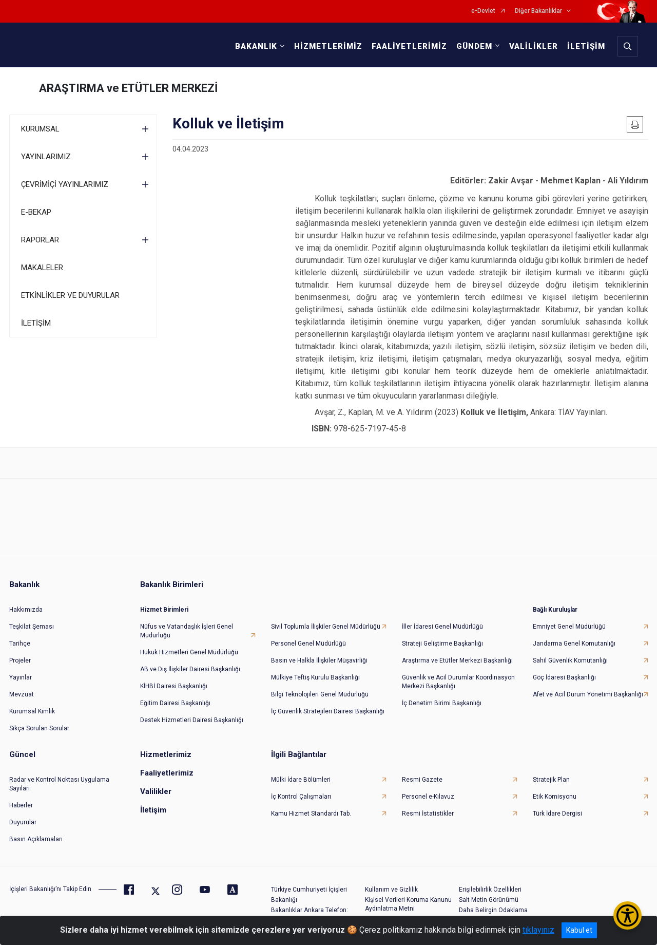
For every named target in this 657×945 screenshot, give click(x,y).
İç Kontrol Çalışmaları (301, 796)
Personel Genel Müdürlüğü (308, 643)
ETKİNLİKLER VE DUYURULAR (70, 295)
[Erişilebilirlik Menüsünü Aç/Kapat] (627, 915)
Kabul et (579, 930)
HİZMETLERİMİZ (328, 46)
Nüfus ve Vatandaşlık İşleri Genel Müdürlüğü (186, 631)
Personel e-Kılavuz (428, 796)
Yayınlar (20, 677)
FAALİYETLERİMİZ (409, 46)
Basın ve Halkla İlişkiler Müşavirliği (319, 660)
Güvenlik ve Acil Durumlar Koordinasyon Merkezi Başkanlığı (458, 682)
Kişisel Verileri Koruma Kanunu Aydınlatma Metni (408, 904)
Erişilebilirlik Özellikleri (490, 889)
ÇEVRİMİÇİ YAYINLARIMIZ (64, 184)
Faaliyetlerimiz (167, 773)
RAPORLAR (40, 239)
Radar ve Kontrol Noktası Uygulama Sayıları (59, 784)
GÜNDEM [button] (474, 46)
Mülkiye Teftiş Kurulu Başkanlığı (315, 677)
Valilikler (155, 791)
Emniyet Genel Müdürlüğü (569, 626)
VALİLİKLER (533, 46)
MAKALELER (42, 267)
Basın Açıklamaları (36, 839)
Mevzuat (21, 694)
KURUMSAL (40, 129)
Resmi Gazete (422, 779)
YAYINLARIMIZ (46, 156)
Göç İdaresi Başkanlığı (564, 677)
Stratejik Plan (551, 779)
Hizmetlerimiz (165, 754)
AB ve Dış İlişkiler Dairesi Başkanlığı (190, 669)
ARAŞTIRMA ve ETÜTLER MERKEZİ (128, 88)
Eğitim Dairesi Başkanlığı (175, 703)
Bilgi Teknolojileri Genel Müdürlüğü (320, 694)
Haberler (21, 805)
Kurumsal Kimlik (32, 711)
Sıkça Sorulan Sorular (39, 728)
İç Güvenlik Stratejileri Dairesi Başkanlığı (327, 711)
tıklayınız (538, 930)
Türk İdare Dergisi (557, 813)
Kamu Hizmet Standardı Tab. (311, 813)
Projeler (20, 660)
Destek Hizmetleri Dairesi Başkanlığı (191, 720)
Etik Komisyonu (554, 796)
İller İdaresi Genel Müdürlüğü (442, 626)
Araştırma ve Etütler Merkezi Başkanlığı (457, 660)
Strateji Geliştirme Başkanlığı (442, 643)
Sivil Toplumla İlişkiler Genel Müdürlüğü (325, 626)
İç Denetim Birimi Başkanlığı (441, 703)
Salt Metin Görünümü (488, 899)
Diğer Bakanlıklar (538, 11)
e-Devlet (483, 11)
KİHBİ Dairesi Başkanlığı (173, 686)
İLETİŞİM (586, 46)
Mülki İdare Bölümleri (301, 779)
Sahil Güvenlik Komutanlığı (570, 660)
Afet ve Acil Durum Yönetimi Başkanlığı (588, 694)
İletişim (153, 810)
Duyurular (22, 822)
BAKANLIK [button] (256, 46)
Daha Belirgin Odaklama (493, 910)
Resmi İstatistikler (428, 813)
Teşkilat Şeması (31, 626)
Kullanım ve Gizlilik (391, 889)
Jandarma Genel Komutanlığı (574, 643)
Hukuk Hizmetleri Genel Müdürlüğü (189, 652)
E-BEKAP (36, 212)
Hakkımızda (26, 609)
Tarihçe (19, 643)
